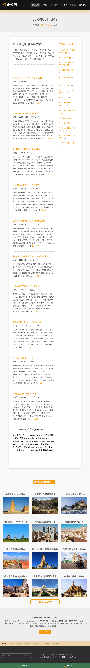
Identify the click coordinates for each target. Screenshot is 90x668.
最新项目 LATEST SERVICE (43, 482)
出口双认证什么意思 (30, 450)
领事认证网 (36, 643)
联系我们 (82, 5)
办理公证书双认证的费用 (24, 393)
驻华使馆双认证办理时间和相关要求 (29, 220)
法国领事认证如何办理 (38, 441)
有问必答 (73, 5)
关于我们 (45, 5)
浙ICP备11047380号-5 (53, 657)
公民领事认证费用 (35, 435)
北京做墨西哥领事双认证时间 (26, 286)
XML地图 (65, 657)
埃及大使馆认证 (67, 77)
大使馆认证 (66, 85)
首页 (42, 25)
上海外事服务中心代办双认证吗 (27, 322)
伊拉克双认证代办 (20, 435)
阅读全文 (38, 103)
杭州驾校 (27, 643)
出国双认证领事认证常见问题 (26, 149)
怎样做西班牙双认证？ (23, 357)
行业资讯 (63, 5)
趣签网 (10, 4)
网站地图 (73, 657)
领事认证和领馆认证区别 (29, 444)
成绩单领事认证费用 (33, 438)
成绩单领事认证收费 (22, 441)
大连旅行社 (46, 643)
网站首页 (35, 5)
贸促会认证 (66, 123)
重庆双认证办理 (36, 447)
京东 (12, 643)
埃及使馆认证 (66, 118)
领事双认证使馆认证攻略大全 (26, 184)
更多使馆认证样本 (45, 602)
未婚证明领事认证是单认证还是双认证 (30, 256)
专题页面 (49, 25)
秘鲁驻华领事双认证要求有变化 (27, 77)
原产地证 (65, 57)
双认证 (64, 98)
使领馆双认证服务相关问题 (25, 113)
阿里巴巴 (18, 643)
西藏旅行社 (56, 643)
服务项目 (54, 5)
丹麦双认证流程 (22, 447)
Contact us (45, 632)
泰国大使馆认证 (67, 70)
